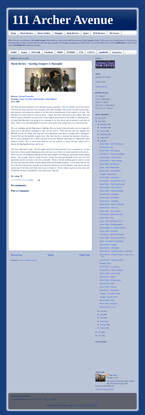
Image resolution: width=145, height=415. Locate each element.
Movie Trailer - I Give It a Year (110, 157)
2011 (100, 335)
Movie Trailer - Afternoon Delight (111, 191)
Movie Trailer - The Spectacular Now (113, 238)
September (104, 134)
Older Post (84, 255)
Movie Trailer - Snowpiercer (109, 197)
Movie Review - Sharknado (109, 194)
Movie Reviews (26, 33)
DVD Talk (36, 52)
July (101, 141)
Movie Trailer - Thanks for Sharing (112, 204)
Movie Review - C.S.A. (108, 307)
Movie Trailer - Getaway (108, 287)
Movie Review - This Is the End (111, 187)
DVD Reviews (99, 33)
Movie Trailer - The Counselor (110, 211)
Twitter (24, 52)
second (68, 110)
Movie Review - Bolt (107, 283)
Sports (86, 33)
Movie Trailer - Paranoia (108, 303)
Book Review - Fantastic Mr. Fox (111, 214)
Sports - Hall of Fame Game (109, 167)
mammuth (79, 405)
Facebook (48, 52)
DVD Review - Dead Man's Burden (112, 234)
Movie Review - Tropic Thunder (111, 161)
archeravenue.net (101, 87)
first (67, 107)
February (103, 325)
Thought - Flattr (105, 263)
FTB (81, 52)
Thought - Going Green (108, 174)
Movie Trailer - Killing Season (110, 280)
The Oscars (114, 33)
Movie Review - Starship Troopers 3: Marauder (116, 251)
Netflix (14, 52)
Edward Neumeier (26, 96)
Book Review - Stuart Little (109, 290)
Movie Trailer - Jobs (107, 218)
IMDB (60, 52)
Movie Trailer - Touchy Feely (110, 273)
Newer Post (16, 255)
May (102, 314)
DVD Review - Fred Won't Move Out (113, 181)
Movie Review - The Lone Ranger (111, 270)
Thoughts (58, 33)
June (102, 311)
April (102, 318)
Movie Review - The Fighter (109, 248)
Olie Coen (113, 375)
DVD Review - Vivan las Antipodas (112, 154)
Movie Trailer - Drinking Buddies (111, 224)
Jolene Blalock (51, 99)
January (103, 328)
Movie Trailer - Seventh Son (109, 164)
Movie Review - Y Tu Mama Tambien (113, 228)
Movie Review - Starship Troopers (112, 260)
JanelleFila (103, 52)
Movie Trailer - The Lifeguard (110, 171)
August (102, 138)
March (102, 321)
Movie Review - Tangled (108, 244)
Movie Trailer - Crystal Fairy (110, 267)
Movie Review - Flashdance (109, 201)
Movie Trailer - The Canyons (110, 151)
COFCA (91, 52)
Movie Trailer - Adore (107, 300)
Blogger (95, 405)
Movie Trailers (44, 33)
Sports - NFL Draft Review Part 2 (111, 221)
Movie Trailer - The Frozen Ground (112, 184)
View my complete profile (104, 389)
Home (13, 33)
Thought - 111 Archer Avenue (110, 293)
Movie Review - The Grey (109, 208)
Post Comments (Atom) (28, 260)
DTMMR (71, 52)
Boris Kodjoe (38, 99)
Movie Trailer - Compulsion (109, 177)
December (104, 124)
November (104, 127)
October (103, 131)
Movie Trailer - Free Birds (109, 231)
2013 (100, 121)
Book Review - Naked (107, 277)
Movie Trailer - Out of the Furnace (112, 144)
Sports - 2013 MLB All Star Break (111, 241)
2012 (100, 332)
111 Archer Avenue (62, 20)
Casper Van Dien (25, 99)
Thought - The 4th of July (108, 297)
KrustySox (117, 52)
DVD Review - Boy (106, 147)
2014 (100, 118)
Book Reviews (73, 33)
